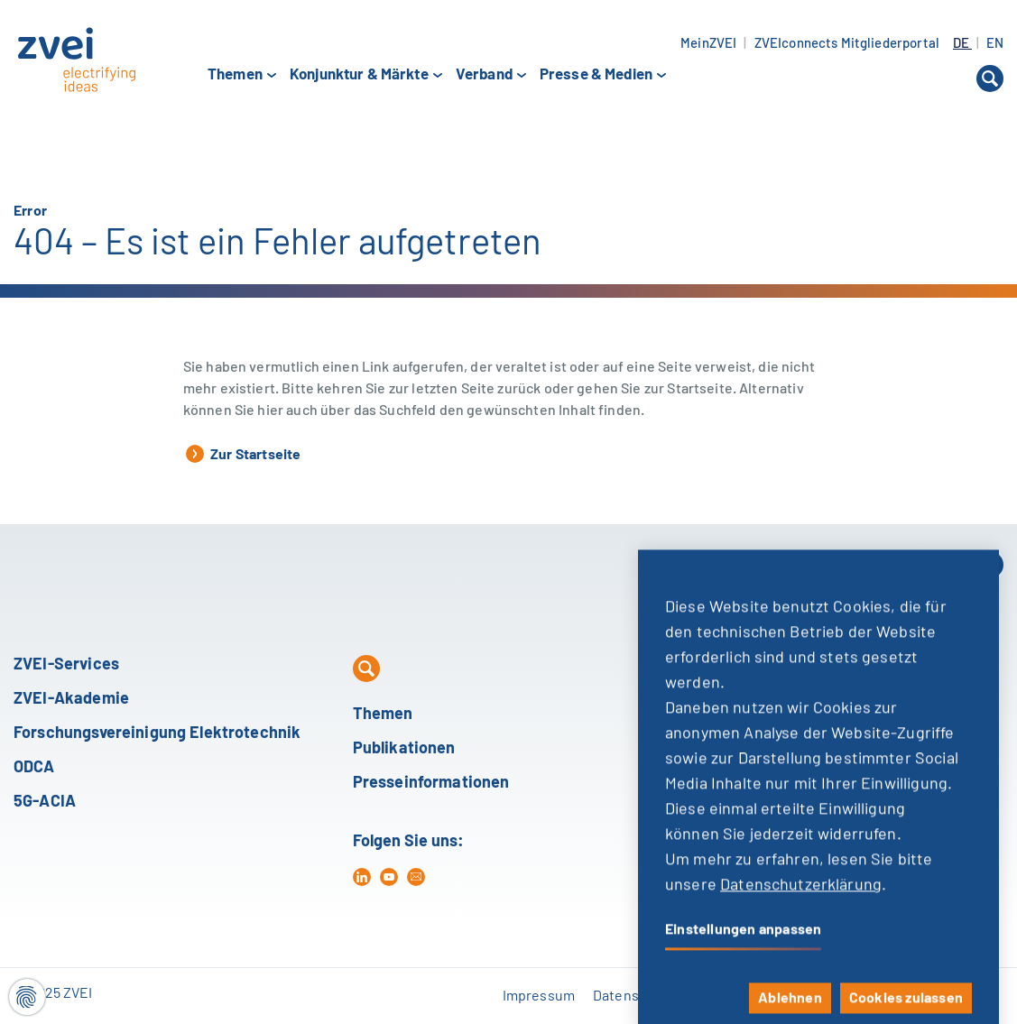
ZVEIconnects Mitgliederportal (846, 44)
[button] (989, 78)
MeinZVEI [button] (708, 44)
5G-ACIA (45, 802)
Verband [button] (484, 74)
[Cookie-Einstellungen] (27, 997)
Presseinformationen (431, 783)
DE (962, 44)
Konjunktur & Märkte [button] (359, 74)
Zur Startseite (243, 454)
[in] (362, 877)
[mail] (416, 877)
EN (994, 44)
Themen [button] (235, 74)
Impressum (539, 996)
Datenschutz (634, 996)
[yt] (389, 877)
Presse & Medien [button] (596, 74)
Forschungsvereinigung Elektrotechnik (157, 733)
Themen (383, 714)
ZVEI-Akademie (71, 699)
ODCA (34, 768)
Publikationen (404, 749)
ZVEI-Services (66, 665)
